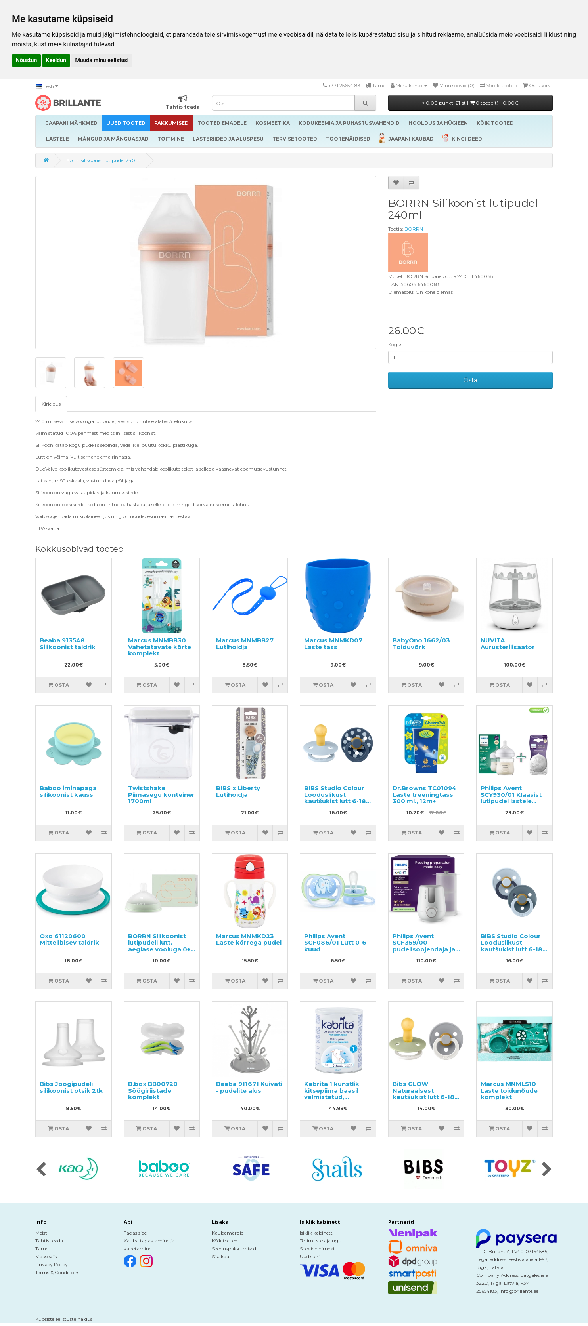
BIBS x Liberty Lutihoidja (238, 791)
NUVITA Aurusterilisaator (508, 643)
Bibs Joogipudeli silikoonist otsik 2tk (71, 1087)
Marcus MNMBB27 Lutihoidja (245, 643)
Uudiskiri (310, 1256)
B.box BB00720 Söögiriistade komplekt (153, 1090)
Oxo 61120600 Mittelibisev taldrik (69, 939)
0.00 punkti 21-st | (470, 103)
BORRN (413, 229)
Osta (470, 380)
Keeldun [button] (56, 60)
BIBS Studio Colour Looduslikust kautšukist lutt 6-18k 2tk (337, 798)
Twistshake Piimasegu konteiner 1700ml (161, 794)
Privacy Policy (51, 1264)
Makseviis (46, 1256)
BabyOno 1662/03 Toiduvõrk (421, 643)
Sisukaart (222, 1256)
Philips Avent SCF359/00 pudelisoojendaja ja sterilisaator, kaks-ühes (424, 949)
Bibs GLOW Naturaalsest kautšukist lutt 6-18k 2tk (425, 1093)
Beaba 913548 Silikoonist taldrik (68, 643)
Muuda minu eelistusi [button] (101, 60)
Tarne (41, 1249)
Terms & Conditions (57, 1272)
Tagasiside (135, 1233)
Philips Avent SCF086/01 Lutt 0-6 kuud (335, 942)
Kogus (395, 344)
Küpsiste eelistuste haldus (63, 1319)
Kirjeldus (51, 404)
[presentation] (41, 1170)
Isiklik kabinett (316, 1233)
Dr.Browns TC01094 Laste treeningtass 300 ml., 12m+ (424, 794)
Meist (41, 1233)
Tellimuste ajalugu (320, 1241)
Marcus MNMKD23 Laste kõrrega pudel (249, 939)
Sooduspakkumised (234, 1249)
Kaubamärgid (228, 1233)
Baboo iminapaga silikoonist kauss (68, 791)
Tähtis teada (49, 1241)
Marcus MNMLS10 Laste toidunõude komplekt (509, 1090)
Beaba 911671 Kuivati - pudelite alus (249, 1087)
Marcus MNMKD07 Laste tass (333, 643)
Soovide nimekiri (318, 1249)
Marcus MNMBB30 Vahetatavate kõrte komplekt (159, 646)
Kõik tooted (224, 1241)
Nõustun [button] (26, 60)
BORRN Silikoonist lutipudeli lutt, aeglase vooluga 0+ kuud (159, 946)
